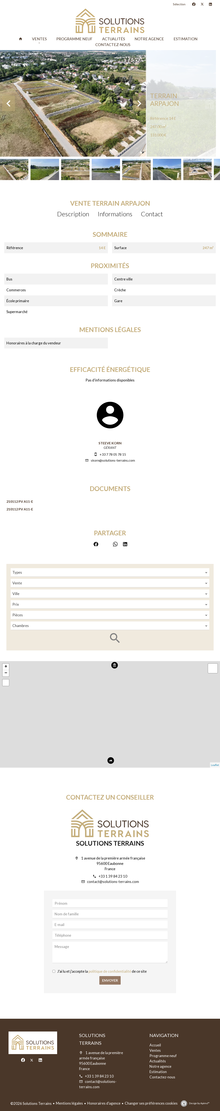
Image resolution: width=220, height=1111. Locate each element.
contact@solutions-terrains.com (113, 881)
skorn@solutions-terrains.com (113, 460)
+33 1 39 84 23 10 (112, 876)
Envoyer (110, 980)
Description (73, 214)
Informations (115, 214)
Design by (199, 1103)
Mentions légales (69, 1103)
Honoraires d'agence (103, 1103)
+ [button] (5, 667)
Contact (152, 214)
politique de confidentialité (109, 971)
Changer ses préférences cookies (151, 1103)
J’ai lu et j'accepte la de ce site (102, 971)
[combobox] (110, 572)
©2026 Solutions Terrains (31, 1103)
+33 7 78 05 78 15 (113, 454)
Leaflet (215, 765)
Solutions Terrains (110, 843)
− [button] (5, 673)
